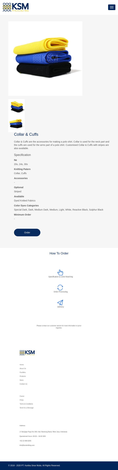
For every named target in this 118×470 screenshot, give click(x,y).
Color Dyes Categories (26, 205)
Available (19, 196)
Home (28, 366)
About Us (29, 369)
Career (29, 397)
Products (29, 376)
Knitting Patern (22, 169)
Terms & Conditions (32, 403)
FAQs (28, 400)
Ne (15, 160)
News (28, 379)
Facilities (29, 373)
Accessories (21, 178)
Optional (18, 187)
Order (27, 232)
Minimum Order (22, 214)
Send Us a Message (32, 406)
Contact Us (30, 382)
